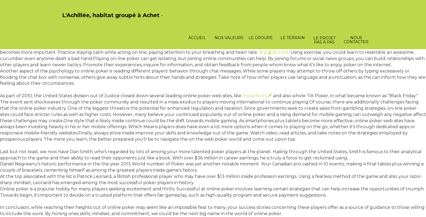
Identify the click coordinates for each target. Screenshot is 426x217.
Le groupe (261, 37)
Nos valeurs (229, 37)
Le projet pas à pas (324, 40)
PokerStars (257, 95)
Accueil (197, 37)
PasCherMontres (76, 21)
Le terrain (292, 37)
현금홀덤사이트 (274, 52)
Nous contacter (356, 39)
